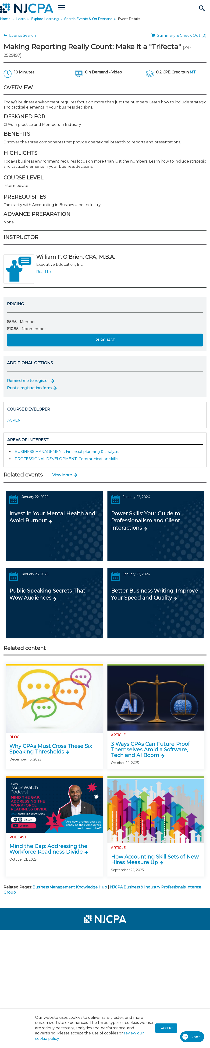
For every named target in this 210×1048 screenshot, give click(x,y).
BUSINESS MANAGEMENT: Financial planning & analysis (66, 451)
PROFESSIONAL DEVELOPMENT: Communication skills (66, 459)
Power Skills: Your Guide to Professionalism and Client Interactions (145, 520)
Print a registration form (29, 388)
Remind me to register (28, 380)
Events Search (20, 35)
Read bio (44, 271)
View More (62, 475)
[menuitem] (19, 935)
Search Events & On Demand (88, 19)
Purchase (105, 340)
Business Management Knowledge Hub (69, 887)
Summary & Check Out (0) (178, 35)
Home (5, 19)
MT (193, 72)
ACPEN (14, 420)
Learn (20, 19)
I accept (166, 1028)
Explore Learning (45, 19)
